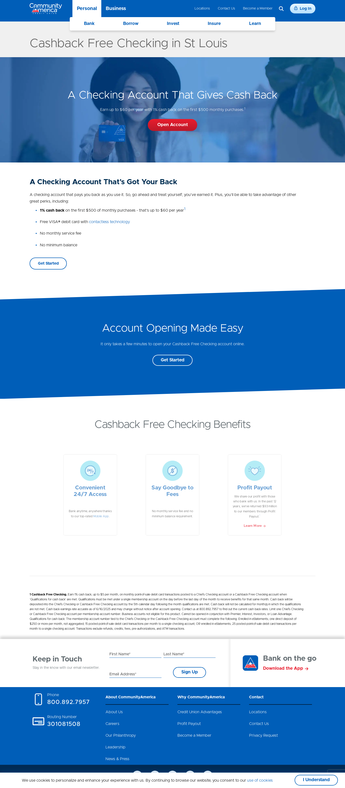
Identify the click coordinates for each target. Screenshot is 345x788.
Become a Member (258, 8)
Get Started (172, 360)
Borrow (130, 24)
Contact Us (226, 8)
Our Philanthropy (120, 735)
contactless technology (109, 222)
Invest (173, 24)
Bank (89, 24)
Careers (112, 724)
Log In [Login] (302, 8)
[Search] (281, 8)
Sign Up (189, 672)
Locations (202, 8)
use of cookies (260, 780)
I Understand (316, 780)
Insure (214, 24)
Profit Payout (189, 724)
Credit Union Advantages (199, 712)
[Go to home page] (46, 8)
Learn (255, 24)
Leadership (115, 747)
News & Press (117, 759)
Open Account (172, 125)
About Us (114, 712)
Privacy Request (263, 735)
